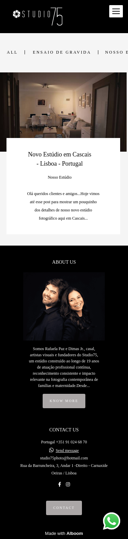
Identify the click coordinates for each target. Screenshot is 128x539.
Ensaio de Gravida (62, 52)
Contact (64, 508)
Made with (64, 533)
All (12, 52)
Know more (64, 401)
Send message (67, 450)
